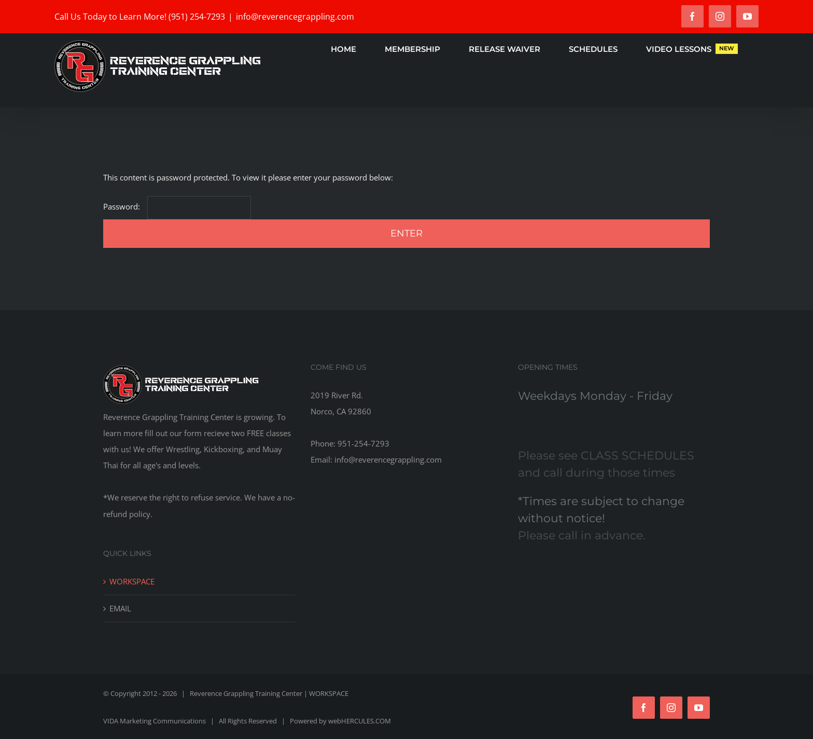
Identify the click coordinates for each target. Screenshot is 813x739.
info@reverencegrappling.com (295, 16)
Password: (177, 206)
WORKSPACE (132, 581)
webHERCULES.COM (359, 721)
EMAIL (120, 608)
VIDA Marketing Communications (154, 721)
